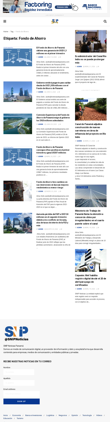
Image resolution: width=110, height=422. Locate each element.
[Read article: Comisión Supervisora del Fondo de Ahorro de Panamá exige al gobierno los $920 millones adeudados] (17, 124)
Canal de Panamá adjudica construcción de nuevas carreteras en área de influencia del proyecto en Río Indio (90, 130)
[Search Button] (105, 21)
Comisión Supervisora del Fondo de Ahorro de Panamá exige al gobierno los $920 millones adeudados (53, 118)
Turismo (20, 418)
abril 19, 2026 (89, 227)
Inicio (5, 415)
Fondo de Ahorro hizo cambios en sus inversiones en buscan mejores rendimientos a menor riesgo (52, 185)
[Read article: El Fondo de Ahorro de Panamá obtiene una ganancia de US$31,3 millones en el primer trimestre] (17, 56)
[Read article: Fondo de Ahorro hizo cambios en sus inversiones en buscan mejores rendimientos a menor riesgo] (17, 191)
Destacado (82, 33)
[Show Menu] (4, 21)
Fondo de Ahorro (22, 32)
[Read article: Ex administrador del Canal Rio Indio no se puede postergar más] (91, 41)
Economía (16, 415)
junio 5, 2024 (50, 92)
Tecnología (87, 415)
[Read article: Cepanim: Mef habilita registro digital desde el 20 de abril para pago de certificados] (91, 260)
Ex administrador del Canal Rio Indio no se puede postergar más (90, 59)
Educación (7, 418)
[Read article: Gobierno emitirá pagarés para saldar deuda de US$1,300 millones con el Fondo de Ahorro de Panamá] (17, 91)
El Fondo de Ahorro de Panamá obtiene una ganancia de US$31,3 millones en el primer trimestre (51, 50)
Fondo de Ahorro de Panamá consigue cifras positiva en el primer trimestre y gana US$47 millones (53, 150)
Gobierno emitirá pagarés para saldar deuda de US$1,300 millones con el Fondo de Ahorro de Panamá (53, 85)
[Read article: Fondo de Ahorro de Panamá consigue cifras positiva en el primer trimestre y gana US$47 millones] (17, 156)
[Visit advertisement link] (55, 6)
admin (40, 57)
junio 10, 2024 (51, 57)
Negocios (63, 415)
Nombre (18, 370)
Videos (99, 415)
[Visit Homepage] (55, 21)
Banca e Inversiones (33, 415)
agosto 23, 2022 (51, 229)
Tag (11, 32)
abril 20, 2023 (50, 156)
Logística (50, 415)
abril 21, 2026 (89, 66)
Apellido (19, 381)
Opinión (74, 415)
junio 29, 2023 (51, 124)
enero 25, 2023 (51, 191)
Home (5, 32)
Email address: (21, 392)
